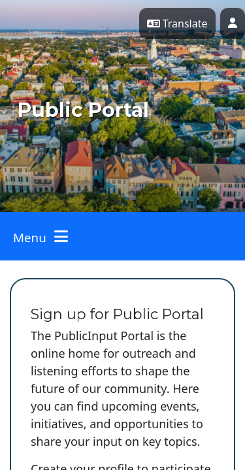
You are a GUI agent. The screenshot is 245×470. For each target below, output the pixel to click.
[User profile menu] (232, 23)
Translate (177, 23)
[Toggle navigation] (40, 236)
